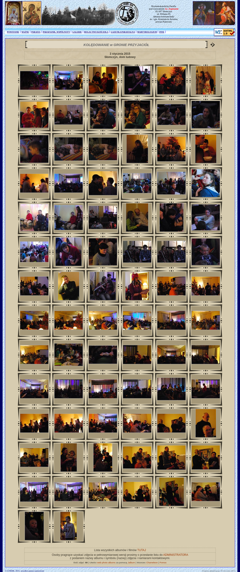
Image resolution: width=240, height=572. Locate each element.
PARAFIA (35, 32)
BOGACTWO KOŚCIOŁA (96, 32)
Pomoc (163, 562)
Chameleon (152, 562)
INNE (161, 32)
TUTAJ (141, 550)
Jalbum (131, 562)
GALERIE (77, 32)
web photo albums (106, 562)
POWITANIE (13, 32)
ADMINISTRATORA (175, 555)
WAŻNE (25, 32)
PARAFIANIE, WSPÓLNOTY (56, 32)
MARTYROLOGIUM (147, 32)
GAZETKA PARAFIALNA (123, 32)
